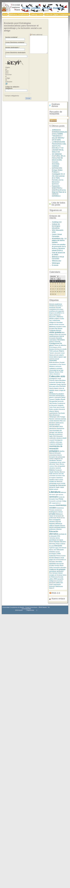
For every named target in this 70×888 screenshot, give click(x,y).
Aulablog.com (57, 222)
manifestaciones (54, 336)
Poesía (61, 499)
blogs (63, 382)
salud (60, 355)
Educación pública (54, 582)
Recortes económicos (56, 434)
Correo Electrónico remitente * (15, 42)
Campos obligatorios (11, 95)
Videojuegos (53, 417)
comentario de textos (55, 475)
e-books (61, 318)
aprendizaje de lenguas (56, 540)
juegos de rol (53, 559)
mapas (62, 487)
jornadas (52, 514)
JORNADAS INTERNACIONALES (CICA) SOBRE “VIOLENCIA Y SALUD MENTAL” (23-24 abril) (59, 135)
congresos (52, 444)
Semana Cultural (57, 573)
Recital (57, 424)
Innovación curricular (55, 501)
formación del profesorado (57, 457)
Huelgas (62, 417)
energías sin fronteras (55, 575)
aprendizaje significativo (56, 571)
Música (62, 464)
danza (57, 380)
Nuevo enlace (58, 598)
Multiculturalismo (54, 362)
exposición (52, 563)
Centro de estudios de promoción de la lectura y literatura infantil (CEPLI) (59, 247)
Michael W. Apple (54, 487)
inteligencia (52, 322)
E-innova (55, 265)
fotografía (60, 405)
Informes (60, 432)
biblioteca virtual (59, 557)
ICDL (58, 536)
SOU (55, 579)
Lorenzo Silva (53, 466)
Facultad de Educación (57, 485)
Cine (61, 372)
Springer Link (53, 432)
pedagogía (59, 444)
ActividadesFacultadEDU (56, 394)
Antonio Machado (54, 541)
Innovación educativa (59, 567)
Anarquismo (60, 428)
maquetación (57, 584)
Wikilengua (56, 263)
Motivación (57, 315)
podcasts (56, 351)
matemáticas (53, 340)
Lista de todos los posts (58, 203)
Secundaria (61, 340)
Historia (51, 388)
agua (56, 547)
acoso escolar (61, 483)
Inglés (51, 436)
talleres (55, 357)
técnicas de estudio (60, 349)
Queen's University (54, 341)
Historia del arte (54, 355)
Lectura (55, 489)
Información (19, 610)
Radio (51, 473)
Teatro (57, 464)
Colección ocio (57, 376)
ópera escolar (60, 407)
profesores (52, 529)
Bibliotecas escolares (55, 326)
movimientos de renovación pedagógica (55, 448)
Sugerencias (30, 610)
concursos (58, 366)
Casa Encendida (54, 430)
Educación (58, 546)
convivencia (58, 510)
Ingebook (52, 547)
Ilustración (52, 382)
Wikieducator (56, 261)
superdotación (53, 413)
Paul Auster (61, 413)
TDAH (51, 351)
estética (51, 334)
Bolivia (51, 489)
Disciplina (52, 424)
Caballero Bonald (60, 399)
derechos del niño (58, 473)
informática (59, 561)
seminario (53, 497)
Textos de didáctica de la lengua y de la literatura (57, 347)
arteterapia (59, 442)
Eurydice (51, 565)
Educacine (62, 409)
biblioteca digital (54, 318)
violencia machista (60, 419)
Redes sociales (53, 409)
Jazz (50, 320)
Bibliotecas (59, 514)
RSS (54, 436)
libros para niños (54, 386)
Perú (50, 573)
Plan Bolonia (58, 328)
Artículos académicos (55, 304)
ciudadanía (52, 368)
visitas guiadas (55, 332)
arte (60, 430)
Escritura (62, 386)
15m (55, 549)
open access (59, 494)
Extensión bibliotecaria (56, 586)
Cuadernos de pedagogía (57, 569)
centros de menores (60, 334)
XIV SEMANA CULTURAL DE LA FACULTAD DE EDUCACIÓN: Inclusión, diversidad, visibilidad (58, 160)
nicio (5, 14)
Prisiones (52, 380)
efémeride (52, 464)
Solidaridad (52, 384)
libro (63, 332)
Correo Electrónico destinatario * (15, 53)
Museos (57, 372)
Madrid (56, 388)
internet (60, 512)
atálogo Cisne (36, 14)
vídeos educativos (54, 374)
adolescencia (60, 422)
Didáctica (52, 470)
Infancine (59, 529)
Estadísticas (60, 508)
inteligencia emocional (55, 581)
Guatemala (52, 555)
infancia (51, 411)
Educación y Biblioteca (56, 316)
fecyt (57, 499)
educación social (59, 353)
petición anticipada (55, 527)
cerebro (51, 458)
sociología (59, 368)
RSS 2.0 (56, 593)
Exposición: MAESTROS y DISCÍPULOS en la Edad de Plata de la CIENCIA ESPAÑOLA (59, 191)
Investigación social (55, 378)
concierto (61, 324)
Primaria (51, 510)
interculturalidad (54, 426)
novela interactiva (54, 420)
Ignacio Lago (62, 357)
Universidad (53, 360)
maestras (58, 468)
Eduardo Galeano (59, 525)
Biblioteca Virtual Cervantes (58, 258)
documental (60, 563)
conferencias (56, 320)
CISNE (58, 553)
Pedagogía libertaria (55, 330)
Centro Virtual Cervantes (57, 235)
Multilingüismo (53, 512)
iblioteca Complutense (19, 14)
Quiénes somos (56, 105)
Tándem (51, 353)
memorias (52, 538)
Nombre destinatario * (12, 47)
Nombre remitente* (11, 37)
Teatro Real (52, 407)
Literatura (54, 491)
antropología (53, 483)
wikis (58, 417)
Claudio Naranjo (61, 384)
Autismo (63, 527)
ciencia (57, 538)
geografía (60, 579)
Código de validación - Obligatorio (12, 87)
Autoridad (59, 382)
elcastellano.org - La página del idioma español (59, 240)
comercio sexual (54, 359)
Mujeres (61, 351)
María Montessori (54, 415)
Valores (56, 411)
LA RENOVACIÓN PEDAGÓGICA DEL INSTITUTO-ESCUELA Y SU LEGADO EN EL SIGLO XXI (59, 147)
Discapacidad (53, 401)
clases (57, 390)
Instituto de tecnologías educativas (56, 226)
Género (59, 455)
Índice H (51, 588)
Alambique (62, 380)
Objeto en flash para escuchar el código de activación (8, 75)
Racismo (51, 419)
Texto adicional (37, 35)
